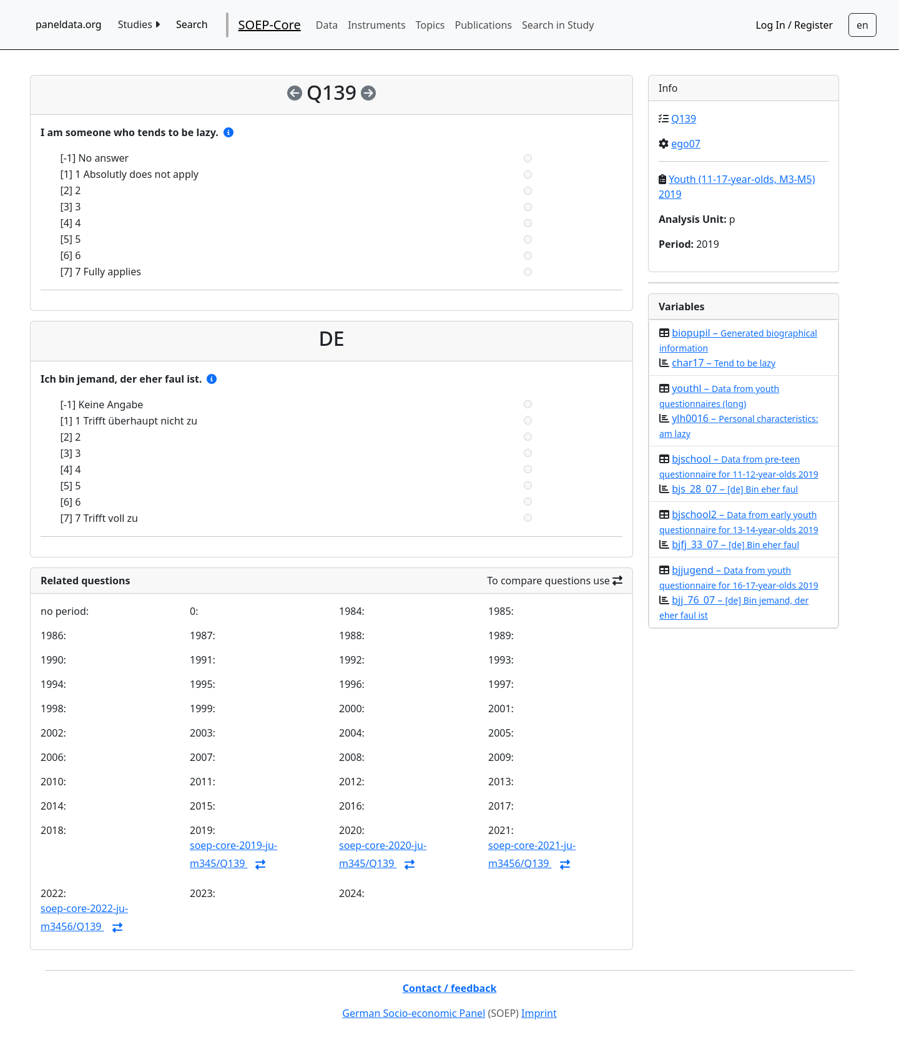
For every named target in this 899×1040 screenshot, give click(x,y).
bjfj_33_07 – (735, 544)
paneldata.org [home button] (69, 24)
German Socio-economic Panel (413, 1013)
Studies (139, 24)
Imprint (539, 1013)
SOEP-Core (269, 24)
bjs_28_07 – (735, 489)
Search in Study (558, 25)
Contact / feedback (450, 988)
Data (327, 25)
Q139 (683, 118)
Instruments (377, 25)
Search (192, 24)
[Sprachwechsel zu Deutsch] (862, 25)
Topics (430, 25)
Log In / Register (794, 25)
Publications (483, 25)
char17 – (723, 363)
